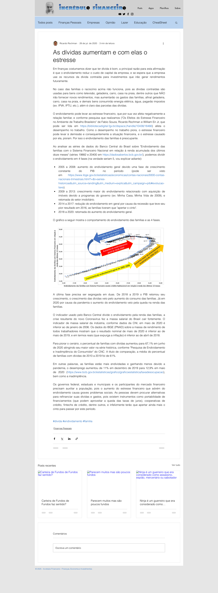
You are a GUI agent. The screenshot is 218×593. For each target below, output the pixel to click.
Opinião (110, 22)
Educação (140, 22)
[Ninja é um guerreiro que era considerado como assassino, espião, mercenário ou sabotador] (158, 483)
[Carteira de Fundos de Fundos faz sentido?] (60, 483)
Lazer (124, 22)
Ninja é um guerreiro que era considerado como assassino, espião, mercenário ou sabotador (157, 502)
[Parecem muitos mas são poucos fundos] (109, 483)
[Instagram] (132, 14)
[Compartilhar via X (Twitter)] (61, 438)
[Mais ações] (163, 43)
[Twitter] (124, 14)
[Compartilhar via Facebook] (54, 438)
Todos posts (45, 22)
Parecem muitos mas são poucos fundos (106, 502)
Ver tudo (176, 465)
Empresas (93, 22)
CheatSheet (160, 22)
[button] (176, 22)
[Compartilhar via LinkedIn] (69, 438)
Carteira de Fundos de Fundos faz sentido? (55, 502)
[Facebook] (128, 14)
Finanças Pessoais (70, 22)
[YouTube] (120, 14)
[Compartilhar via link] (76, 438)
